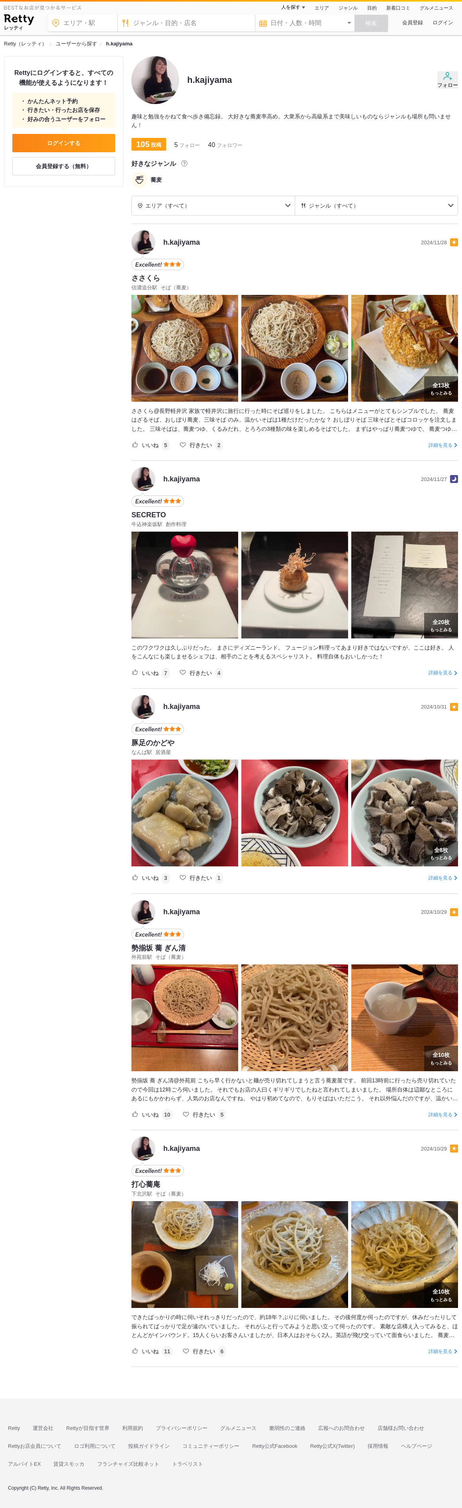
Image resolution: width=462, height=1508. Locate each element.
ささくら (145, 278)
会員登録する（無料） (64, 166)
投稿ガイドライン (149, 1446)
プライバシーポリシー (182, 1428)
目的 (372, 8)
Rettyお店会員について (34, 1446)
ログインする (63, 143)
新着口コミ (398, 8)
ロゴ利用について (95, 1446)
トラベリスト (187, 1464)
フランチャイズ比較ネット (128, 1464)
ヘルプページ (416, 1446)
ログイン (443, 23)
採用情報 (378, 1446)
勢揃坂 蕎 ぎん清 (158, 948)
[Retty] (19, 20)
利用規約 (132, 1428)
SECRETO (148, 515)
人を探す (290, 7)
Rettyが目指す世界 (87, 1428)
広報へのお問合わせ (341, 1428)
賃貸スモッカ (68, 1464)
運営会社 (43, 1428)
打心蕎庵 (145, 1184)
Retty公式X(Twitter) (332, 1446)
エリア (322, 8)
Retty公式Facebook (274, 1446)
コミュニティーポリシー (210, 1446)
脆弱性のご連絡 (287, 1428)
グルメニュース (436, 8)
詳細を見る (440, 445)
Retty (14, 1428)
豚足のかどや (152, 743)
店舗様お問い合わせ (401, 1428)
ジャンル (348, 8)
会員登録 (412, 23)
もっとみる (441, 388)
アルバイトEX (24, 1464)
